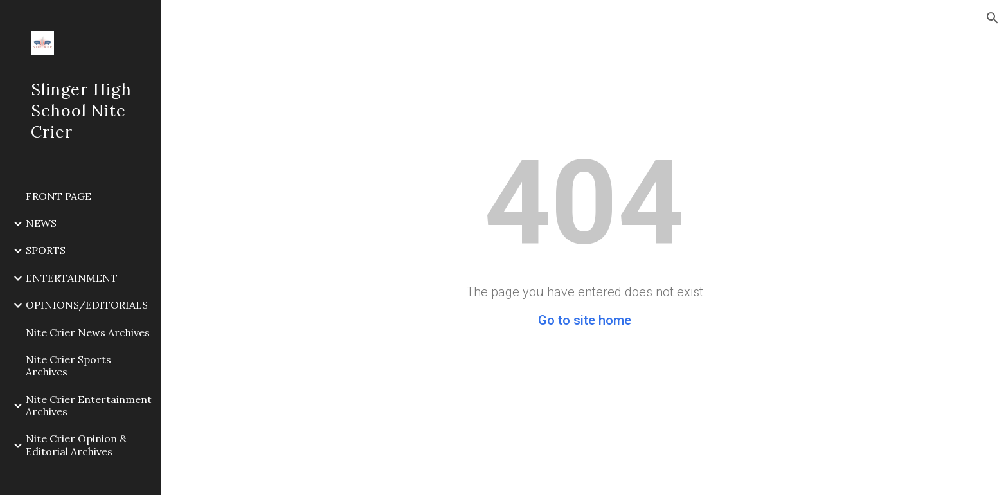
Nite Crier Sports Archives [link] (68, 365)
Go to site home (584, 320)
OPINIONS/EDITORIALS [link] (87, 304)
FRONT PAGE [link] (58, 196)
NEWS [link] (41, 223)
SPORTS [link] (46, 250)
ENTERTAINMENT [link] (72, 277)
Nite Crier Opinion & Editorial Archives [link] (76, 444)
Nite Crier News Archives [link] (88, 332)
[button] (992, 18)
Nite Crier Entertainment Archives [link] (89, 405)
